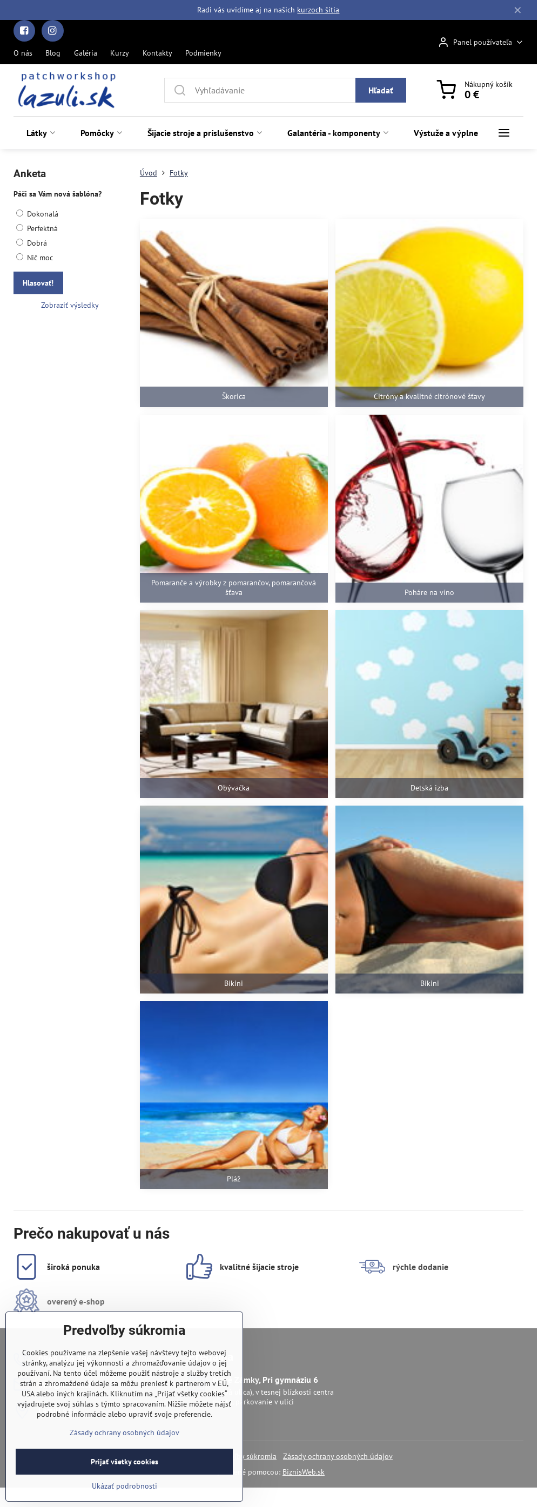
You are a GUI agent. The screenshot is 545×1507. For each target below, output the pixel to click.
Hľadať (380, 90)
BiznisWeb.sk (303, 1472)
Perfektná (37, 228)
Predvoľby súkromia (244, 1456)
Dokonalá (37, 214)
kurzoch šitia (318, 10)
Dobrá (31, 243)
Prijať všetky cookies (124, 1484)
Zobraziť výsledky (70, 305)
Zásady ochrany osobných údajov (338, 1456)
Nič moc (34, 257)
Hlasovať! (38, 283)
